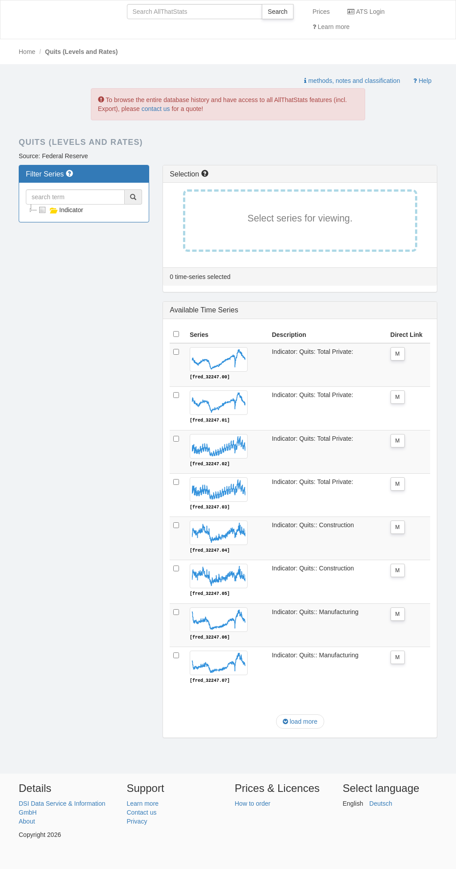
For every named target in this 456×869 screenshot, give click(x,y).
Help (422, 80)
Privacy (137, 820)
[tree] (84, 210)
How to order (252, 802)
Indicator (60, 210)
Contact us (142, 811)
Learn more (331, 26)
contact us (156, 108)
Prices (321, 11)
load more (300, 720)
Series (199, 334)
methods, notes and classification (352, 80)
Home (27, 51)
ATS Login (365, 11)
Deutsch (380, 802)
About (27, 820)
